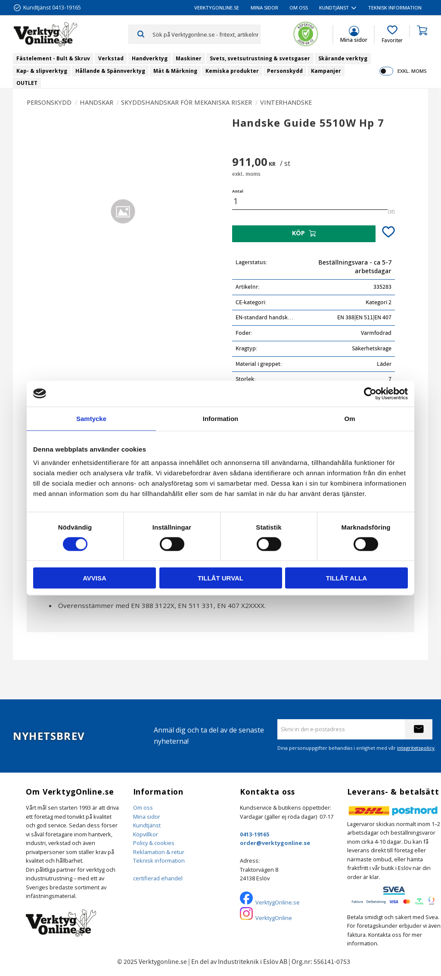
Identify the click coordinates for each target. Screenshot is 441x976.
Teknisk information (159, 860)
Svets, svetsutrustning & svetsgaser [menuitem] (260, 58)
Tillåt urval (220, 578)
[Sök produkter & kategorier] (206, 34)
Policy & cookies (153, 843)
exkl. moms (412, 71)
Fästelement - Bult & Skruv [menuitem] (53, 58)
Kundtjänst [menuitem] (334, 7)
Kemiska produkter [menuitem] (232, 71)
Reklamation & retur (158, 852)
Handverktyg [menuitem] (150, 58)
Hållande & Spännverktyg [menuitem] (110, 71)
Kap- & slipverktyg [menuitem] (41, 71)
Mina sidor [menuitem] (264, 7)
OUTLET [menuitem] (26, 83)
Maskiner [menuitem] (189, 58)
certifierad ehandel (158, 878)
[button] (392, 34)
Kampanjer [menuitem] (326, 71)
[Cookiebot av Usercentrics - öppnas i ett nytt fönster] (370, 393)
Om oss (143, 807)
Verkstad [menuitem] (111, 58)
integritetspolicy (416, 748)
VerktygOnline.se (277, 902)
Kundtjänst (147, 825)
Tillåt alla (346, 578)
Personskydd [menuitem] (285, 71)
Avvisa (94, 578)
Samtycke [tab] (91, 418)
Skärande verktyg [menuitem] (342, 58)
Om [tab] (349, 418)
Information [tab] (221, 418)
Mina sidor (146, 816)
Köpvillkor (145, 834)
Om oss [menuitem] (298, 7)
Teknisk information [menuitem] (395, 7)
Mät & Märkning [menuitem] (175, 71)
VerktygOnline (273, 918)
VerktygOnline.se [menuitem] (216, 7)
